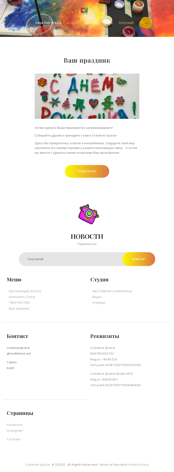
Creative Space (38, 464)
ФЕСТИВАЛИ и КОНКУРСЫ (112, 291)
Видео (97, 297)
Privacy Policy (138, 464)
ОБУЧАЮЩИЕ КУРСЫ (25, 291)
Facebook (15, 425)
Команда (98, 302)
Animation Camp (22, 297)
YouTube (14, 439)
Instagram (15, 431)
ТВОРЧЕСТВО (19, 302)
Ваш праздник (19, 308)
